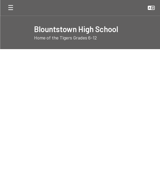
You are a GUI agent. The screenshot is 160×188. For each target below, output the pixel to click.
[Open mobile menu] (10, 8)
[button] (151, 8)
